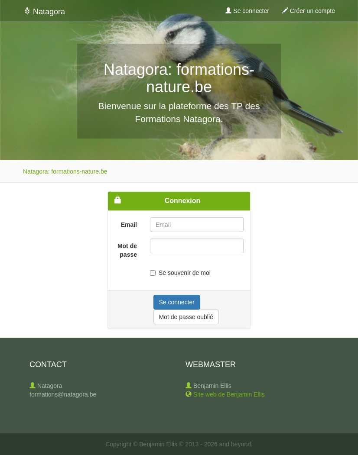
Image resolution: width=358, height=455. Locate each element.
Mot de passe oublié (186, 316)
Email (129, 224)
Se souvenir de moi (180, 272)
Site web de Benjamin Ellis (229, 394)
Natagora (44, 11)
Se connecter (247, 10)
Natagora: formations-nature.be (65, 171)
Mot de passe (127, 250)
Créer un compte (308, 10)
